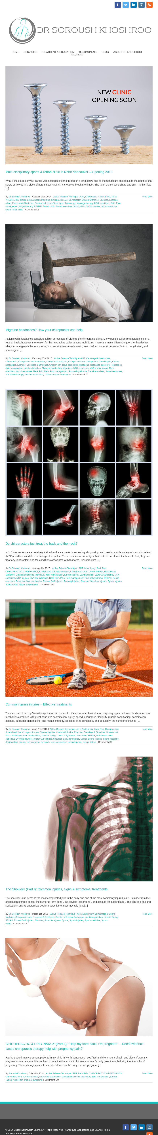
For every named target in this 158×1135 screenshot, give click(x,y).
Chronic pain (105, 361)
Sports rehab (11, 584)
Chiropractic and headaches (31, 361)
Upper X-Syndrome (28, 584)
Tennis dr (44, 742)
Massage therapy (85, 203)
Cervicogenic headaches (98, 358)
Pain (113, 203)
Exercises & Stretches (22, 203)
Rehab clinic (49, 206)
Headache (84, 365)
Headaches (116, 365)
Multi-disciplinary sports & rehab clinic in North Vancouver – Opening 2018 (58, 172)
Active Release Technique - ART (68, 196)
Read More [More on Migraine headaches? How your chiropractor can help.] (147, 358)
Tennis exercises (58, 742)
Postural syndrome (78, 371)
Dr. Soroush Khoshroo (19, 196)
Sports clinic (79, 206)
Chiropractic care (59, 200)
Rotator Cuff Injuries (52, 581)
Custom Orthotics (90, 200)
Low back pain (87, 575)
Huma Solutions (24, 1133)
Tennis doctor (32, 742)
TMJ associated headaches (57, 374)
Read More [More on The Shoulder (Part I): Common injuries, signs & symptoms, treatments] (147, 914)
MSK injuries (22, 578)
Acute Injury (89, 568)
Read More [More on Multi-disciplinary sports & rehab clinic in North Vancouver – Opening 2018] (147, 196)
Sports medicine (109, 206)
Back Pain (101, 568)
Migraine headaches (52, 368)
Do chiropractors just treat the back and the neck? (41, 543)
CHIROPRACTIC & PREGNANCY (21, 571)
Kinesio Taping (71, 575)
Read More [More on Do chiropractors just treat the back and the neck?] (147, 568)
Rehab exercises (64, 206)
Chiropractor (75, 200)
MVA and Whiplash (99, 368)
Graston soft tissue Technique (49, 203)
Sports (84, 739)
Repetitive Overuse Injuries (29, 581)
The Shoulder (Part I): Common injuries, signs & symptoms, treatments (56, 889)
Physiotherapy (26, 206)
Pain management (59, 371)
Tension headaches (33, 374)
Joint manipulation (14, 368)
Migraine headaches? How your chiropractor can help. (44, 330)
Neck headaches (24, 371)
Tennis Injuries (74, 742)
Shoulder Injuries (98, 581)
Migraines (67, 368)
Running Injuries (71, 581)
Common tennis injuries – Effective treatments (38, 704)
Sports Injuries (93, 206)
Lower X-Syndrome (104, 575)
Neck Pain (38, 371)
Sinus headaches (113, 371)
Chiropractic (91, 196)
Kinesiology (69, 203)
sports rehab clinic (14, 209)
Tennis (22, 742)
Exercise (104, 200)
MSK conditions (101, 203)
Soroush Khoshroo (17, 1073)
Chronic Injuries (95, 571)
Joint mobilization (32, 368)
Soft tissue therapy (14, 374)
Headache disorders (99, 365)
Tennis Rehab (89, 742)
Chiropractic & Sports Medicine (35, 200)
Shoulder (85, 581)
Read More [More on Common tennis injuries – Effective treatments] (147, 729)
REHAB (38, 206)
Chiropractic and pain (57, 361)
